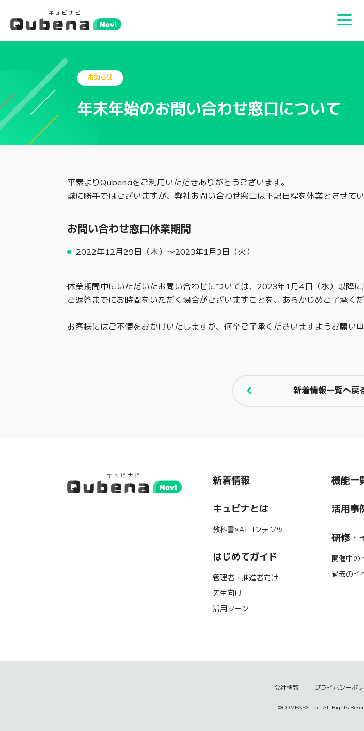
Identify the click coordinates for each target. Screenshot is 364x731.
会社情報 (286, 688)
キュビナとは (240, 509)
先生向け (227, 593)
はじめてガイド (245, 557)
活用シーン (231, 608)
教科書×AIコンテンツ (248, 529)
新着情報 (231, 480)
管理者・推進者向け (245, 577)
